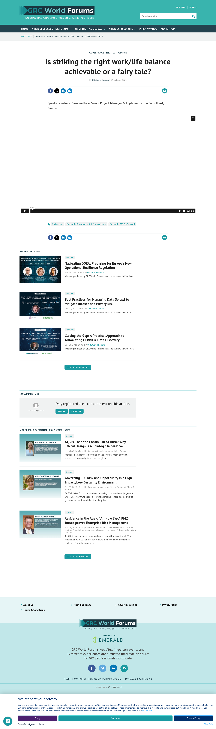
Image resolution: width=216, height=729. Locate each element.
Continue (115, 718)
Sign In (192, 7)
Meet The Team (82, 604)
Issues (67, 678)
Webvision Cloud (115, 687)
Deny (37, 718)
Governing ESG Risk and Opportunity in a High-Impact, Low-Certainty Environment (99, 480)
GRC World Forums (100, 80)
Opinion (69, 436)
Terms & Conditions (34, 609)
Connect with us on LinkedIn (113, 668)
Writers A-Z (145, 678)
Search (193, 16)
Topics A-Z (130, 678)
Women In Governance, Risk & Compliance (86, 224)
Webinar (70, 257)
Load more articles (77, 367)
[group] (168, 28)
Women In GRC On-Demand (122, 224)
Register (181, 7)
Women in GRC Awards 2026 (90, 36)
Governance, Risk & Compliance (108, 52)
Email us (124, 668)
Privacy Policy (169, 604)
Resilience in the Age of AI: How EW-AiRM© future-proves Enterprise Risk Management (97, 520)
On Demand (57, 224)
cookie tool (147, 710)
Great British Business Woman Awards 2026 (54, 36)
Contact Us (80, 678)
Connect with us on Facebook (92, 668)
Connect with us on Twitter (102, 668)
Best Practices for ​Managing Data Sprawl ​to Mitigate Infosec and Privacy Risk (97, 301)
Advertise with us (127, 604)
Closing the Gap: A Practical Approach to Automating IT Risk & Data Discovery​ (94, 337)
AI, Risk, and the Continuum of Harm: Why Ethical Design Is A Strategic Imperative (95, 444)
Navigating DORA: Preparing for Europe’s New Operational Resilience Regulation (98, 265)
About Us (28, 604)
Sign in (61, 411)
